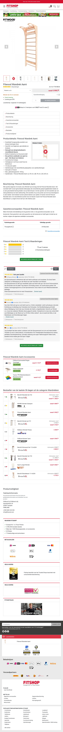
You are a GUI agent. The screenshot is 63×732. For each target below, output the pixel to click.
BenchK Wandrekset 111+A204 (26, 473)
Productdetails (10, 113)
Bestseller (9, 130)
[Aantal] (36, 100)
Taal (55, 269)
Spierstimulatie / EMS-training (49, 722)
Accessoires (9, 127)
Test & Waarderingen (12, 123)
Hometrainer (26, 710)
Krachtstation (26, 712)
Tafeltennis (7, 714)
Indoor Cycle (45, 714)
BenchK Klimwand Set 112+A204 (27, 447)
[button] (6, 47)
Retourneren (7, 702)
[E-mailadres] (26, 624)
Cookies (6, 698)
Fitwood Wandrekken (41, 11)
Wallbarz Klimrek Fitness (24, 430)
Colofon (34, 698)
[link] (12, 545)
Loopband (44, 710)
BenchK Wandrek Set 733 (24, 456)
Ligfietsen (44, 716)
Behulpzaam (8, 294)
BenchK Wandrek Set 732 (24, 395)
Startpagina (6, 11)
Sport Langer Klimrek (23, 465)
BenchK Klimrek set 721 (24, 421)
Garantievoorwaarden (12, 120)
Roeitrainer (7, 712)
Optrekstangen (27, 722)
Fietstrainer (26, 718)
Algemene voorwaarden (10, 696)
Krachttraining (13, 11)
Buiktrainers (45, 720)
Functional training (22, 11)
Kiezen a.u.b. (8, 90)
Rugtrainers (7, 722)
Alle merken (7, 727)
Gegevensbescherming (38, 696)
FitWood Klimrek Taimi (24, 438)
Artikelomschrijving (52, 363)
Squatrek (7, 720)
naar (8, 690)
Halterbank (26, 714)
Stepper (44, 718)
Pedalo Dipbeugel (18, 368)
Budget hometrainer (10, 718)
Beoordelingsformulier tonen (31, 259)
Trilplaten (7, 724)
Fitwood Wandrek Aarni (24, 412)
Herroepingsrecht (36, 700)
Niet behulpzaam (18, 294)
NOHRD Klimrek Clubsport (24, 403)
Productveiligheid (11, 134)
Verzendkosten (8, 700)
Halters (6, 716)
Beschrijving (9, 117)
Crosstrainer (8, 710)
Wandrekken (31, 11)
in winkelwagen (50, 100)
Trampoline (45, 712)
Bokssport (26, 716)
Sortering (10, 269)
